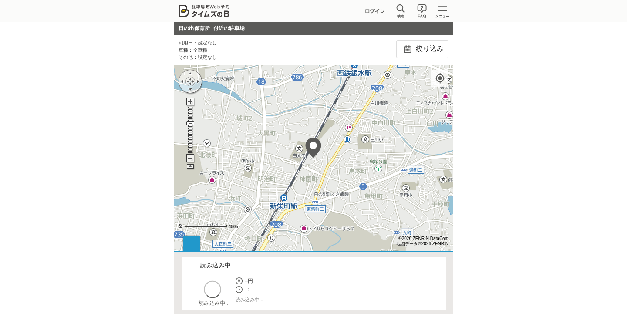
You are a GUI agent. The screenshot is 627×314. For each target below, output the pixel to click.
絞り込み (422, 49)
